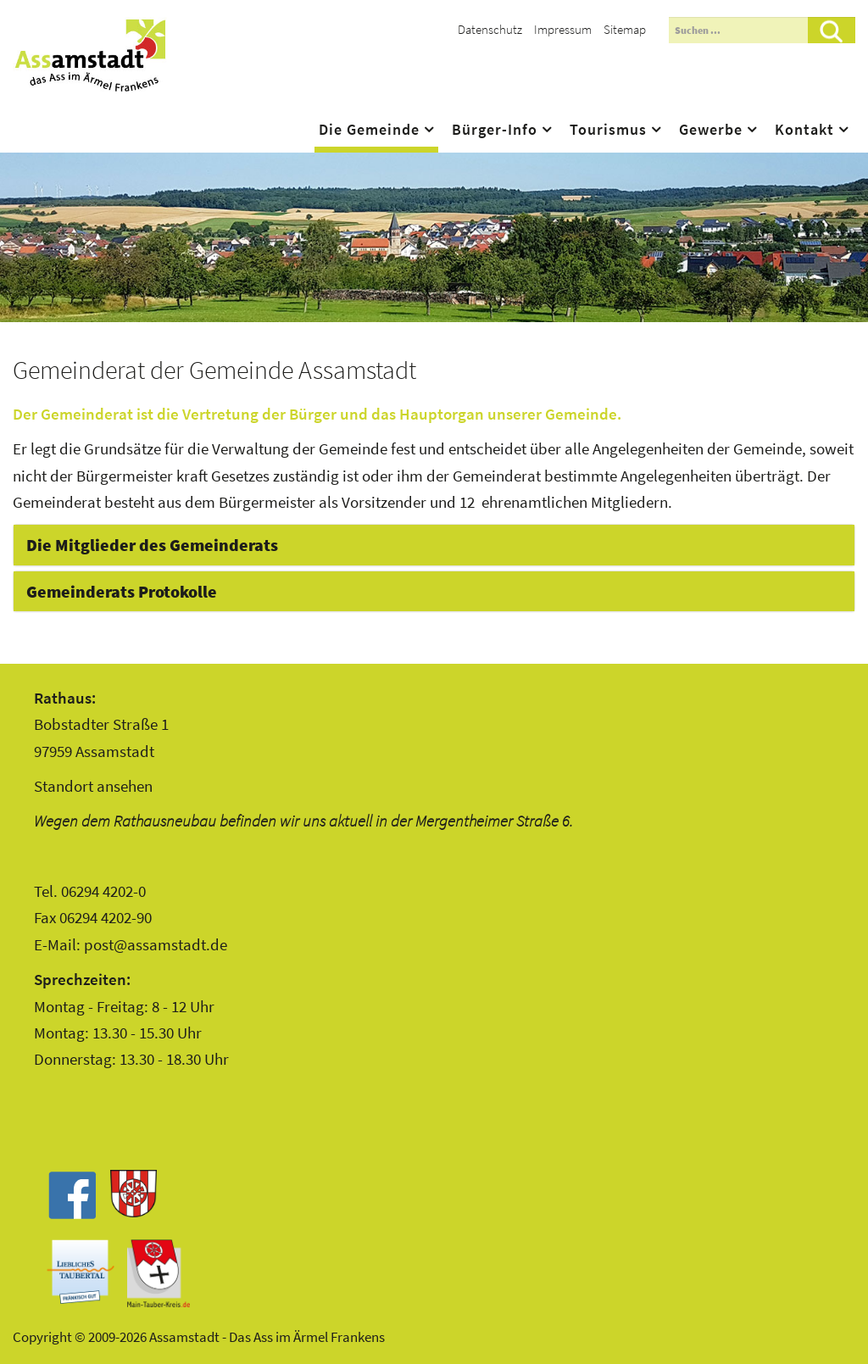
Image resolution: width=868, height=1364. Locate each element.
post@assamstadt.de (155, 944)
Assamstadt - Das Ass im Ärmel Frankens (90, 55)
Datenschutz (490, 29)
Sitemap (625, 29)
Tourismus (608, 129)
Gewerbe (711, 129)
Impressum (563, 29)
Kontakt (804, 129)
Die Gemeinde (369, 129)
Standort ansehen (93, 786)
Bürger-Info (494, 129)
